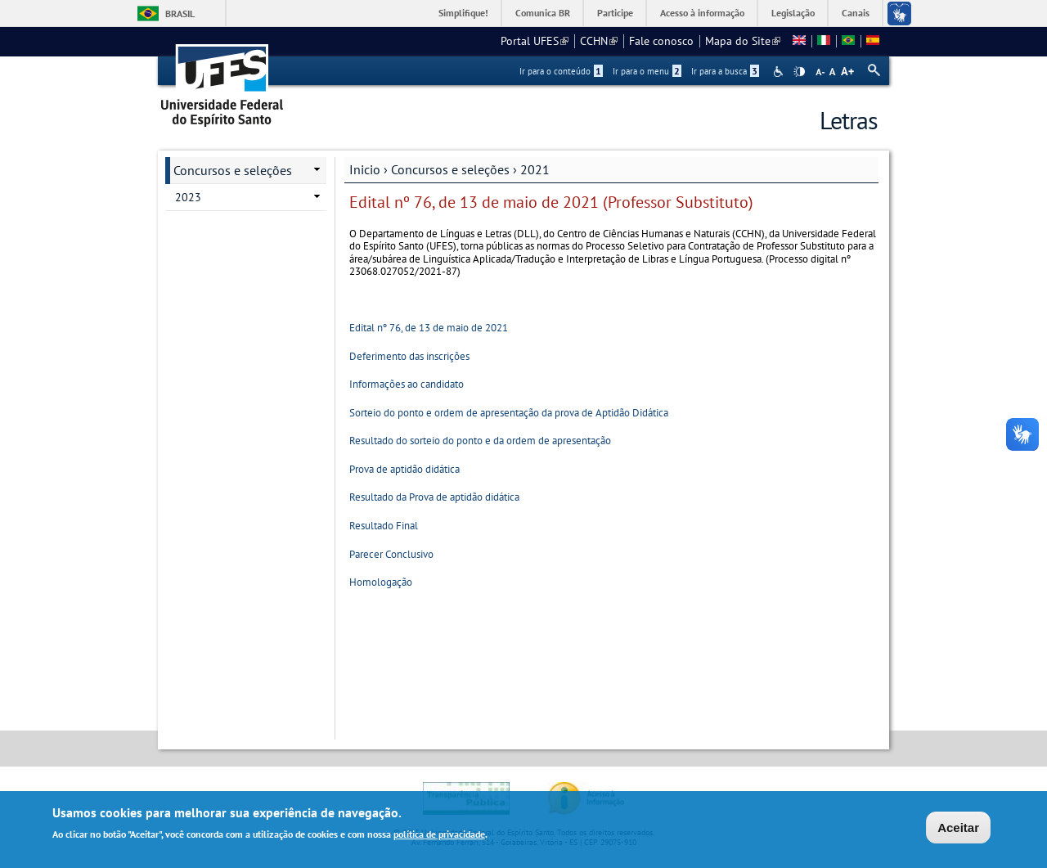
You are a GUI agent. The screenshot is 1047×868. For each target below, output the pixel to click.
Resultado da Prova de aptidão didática (434, 497)
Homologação (380, 582)
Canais (856, 13)
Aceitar (958, 829)
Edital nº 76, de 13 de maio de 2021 (428, 328)
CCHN (599, 41)
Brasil (180, 13)
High (799, 72)
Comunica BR (542, 13)
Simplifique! (463, 13)
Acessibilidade (780, 71)
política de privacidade (439, 836)
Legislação (793, 13)
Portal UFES (534, 41)
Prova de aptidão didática (404, 469)
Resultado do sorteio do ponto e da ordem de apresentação (480, 440)
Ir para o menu (647, 71)
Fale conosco (661, 41)
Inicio (364, 169)
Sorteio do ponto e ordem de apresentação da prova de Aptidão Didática (508, 413)
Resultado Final (383, 526)
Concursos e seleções (450, 169)
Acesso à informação (702, 13)
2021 (535, 169)
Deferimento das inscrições (409, 356)
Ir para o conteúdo (561, 71)
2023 (188, 197)
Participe (615, 13)
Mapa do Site (742, 41)
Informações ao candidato (406, 384)
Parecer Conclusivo (391, 554)
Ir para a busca (725, 71)
